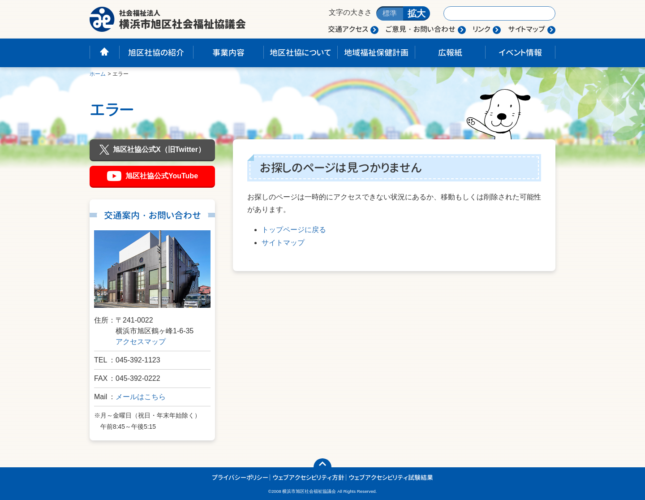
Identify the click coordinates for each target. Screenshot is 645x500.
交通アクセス (348, 29)
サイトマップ (526, 29)
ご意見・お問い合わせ (421, 29)
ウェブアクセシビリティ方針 (308, 477)
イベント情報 (520, 52)
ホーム (98, 74)
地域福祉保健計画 (376, 52)
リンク (481, 29)
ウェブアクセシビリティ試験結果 (391, 477)
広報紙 (450, 52)
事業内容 (228, 52)
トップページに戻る (294, 229)
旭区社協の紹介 (156, 52)
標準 (390, 13)
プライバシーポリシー (240, 477)
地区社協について (300, 52)
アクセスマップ (141, 341)
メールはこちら (141, 397)
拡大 (417, 13)
